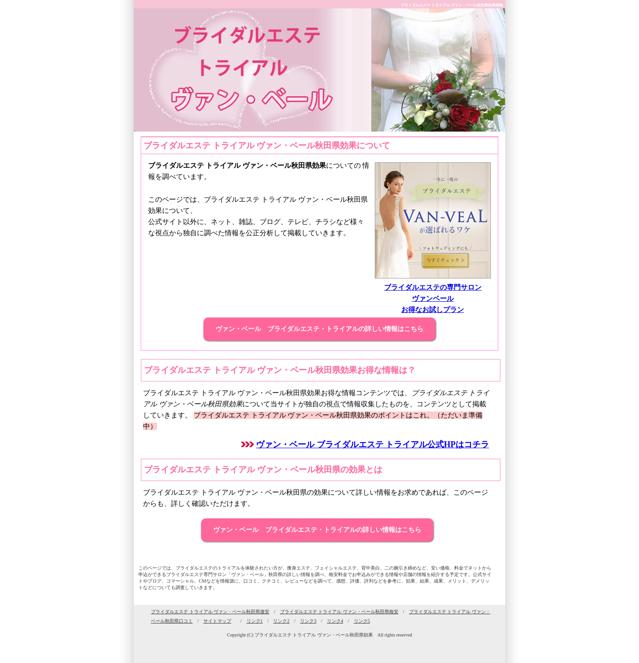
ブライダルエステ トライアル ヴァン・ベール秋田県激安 (210, 611)
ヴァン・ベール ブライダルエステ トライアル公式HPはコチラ (372, 444)
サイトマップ (217, 620)
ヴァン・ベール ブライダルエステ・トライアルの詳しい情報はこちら (319, 328)
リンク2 (281, 620)
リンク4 (335, 620)
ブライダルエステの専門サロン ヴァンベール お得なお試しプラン (433, 298)
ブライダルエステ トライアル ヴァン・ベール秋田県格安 (339, 611)
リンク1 (255, 620)
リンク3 (308, 620)
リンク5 (362, 620)
